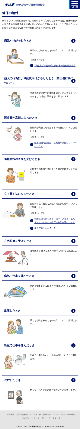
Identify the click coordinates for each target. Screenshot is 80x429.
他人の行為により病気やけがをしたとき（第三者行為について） (38, 81)
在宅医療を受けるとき (18, 241)
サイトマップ (54, 418)
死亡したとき (12, 380)
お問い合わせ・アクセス (26, 415)
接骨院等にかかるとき (45, 228)
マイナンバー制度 (68, 415)
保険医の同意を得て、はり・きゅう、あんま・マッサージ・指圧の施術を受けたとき (54, 221)
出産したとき (12, 310)
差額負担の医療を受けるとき (22, 159)
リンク (44, 418)
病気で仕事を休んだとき (19, 275)
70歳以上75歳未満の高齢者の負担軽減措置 (54, 65)
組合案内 (10, 415)
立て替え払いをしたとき (19, 193)
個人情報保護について (48, 415)
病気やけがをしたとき (18, 40)
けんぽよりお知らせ (30, 418)
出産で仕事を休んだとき (19, 345)
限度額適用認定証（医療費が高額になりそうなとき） (55, 144)
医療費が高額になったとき (20, 117)
